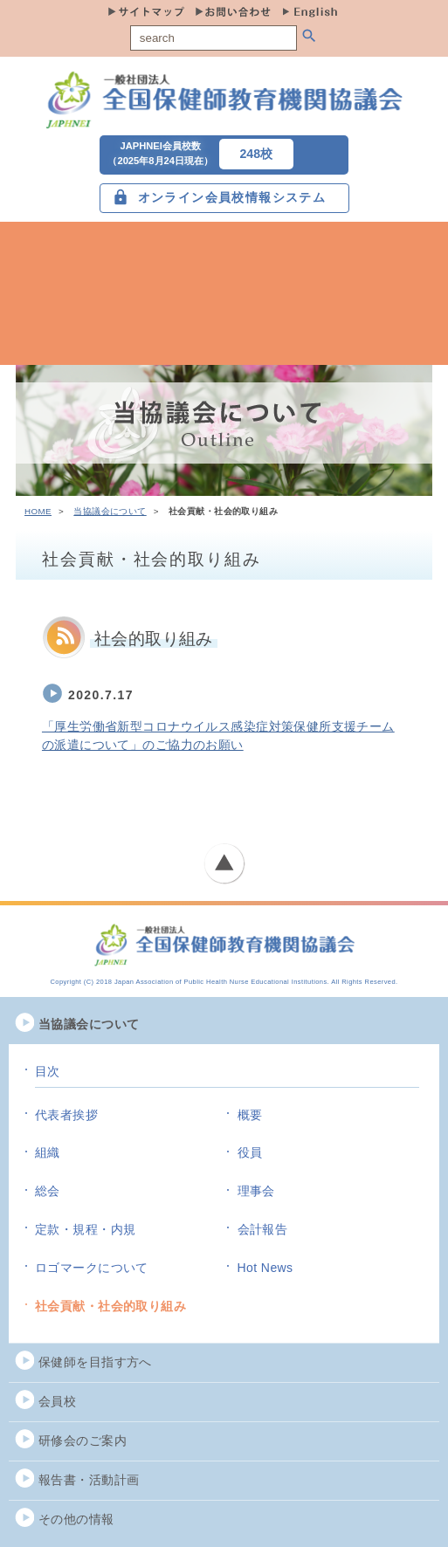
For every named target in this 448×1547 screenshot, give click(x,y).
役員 (250, 1152)
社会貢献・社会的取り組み (110, 1306)
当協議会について (109, 511)
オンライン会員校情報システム (232, 197)
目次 (47, 1071)
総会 (47, 1191)
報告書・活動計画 (88, 1480)
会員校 (57, 1401)
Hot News (265, 1268)
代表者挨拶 (66, 1115)
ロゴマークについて (91, 1268)
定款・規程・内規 (85, 1229)
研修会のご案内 (82, 1440)
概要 (250, 1115)
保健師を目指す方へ (95, 1362)
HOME (38, 511)
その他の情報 (76, 1519)
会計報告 (263, 1229)
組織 (47, 1152)
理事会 (256, 1191)
